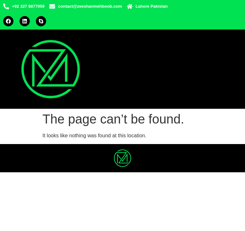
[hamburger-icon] (207, 69)
